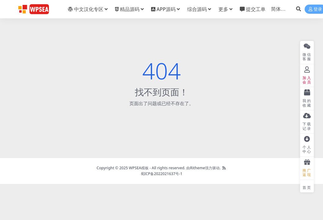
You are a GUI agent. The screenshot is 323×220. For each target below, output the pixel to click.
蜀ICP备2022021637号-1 (162, 173)
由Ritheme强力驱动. (203, 167)
